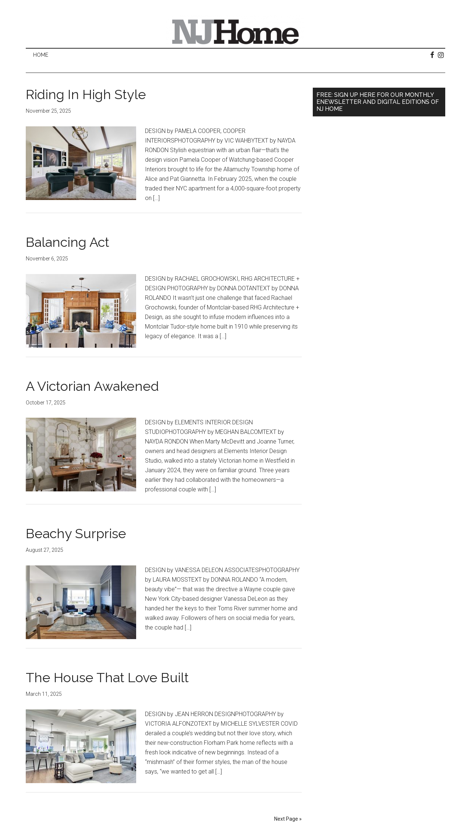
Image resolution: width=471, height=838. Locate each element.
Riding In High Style (86, 94)
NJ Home (235, 31)
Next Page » (288, 819)
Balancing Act (67, 242)
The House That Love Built (107, 677)
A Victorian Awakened (92, 386)
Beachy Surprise (76, 533)
